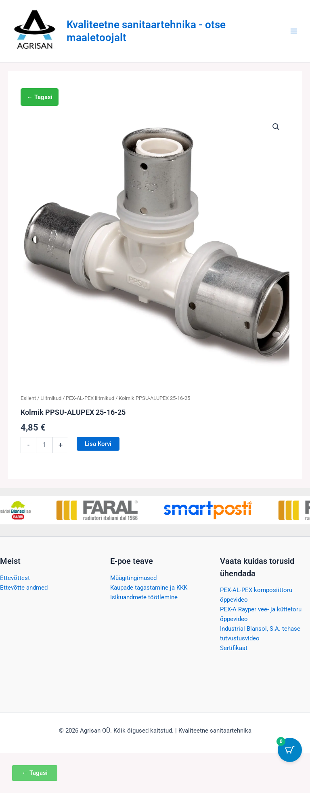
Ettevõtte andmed (24, 587)
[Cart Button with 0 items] (290, 750)
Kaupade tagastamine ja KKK (148, 587)
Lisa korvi (98, 443)
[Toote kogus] (44, 445)
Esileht (28, 398)
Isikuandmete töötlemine (144, 597)
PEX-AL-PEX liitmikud (90, 398)
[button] (276, 127)
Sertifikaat (233, 648)
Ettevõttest (15, 578)
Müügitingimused (133, 578)
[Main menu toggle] (294, 31)
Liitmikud (50, 398)
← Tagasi (39, 97)
